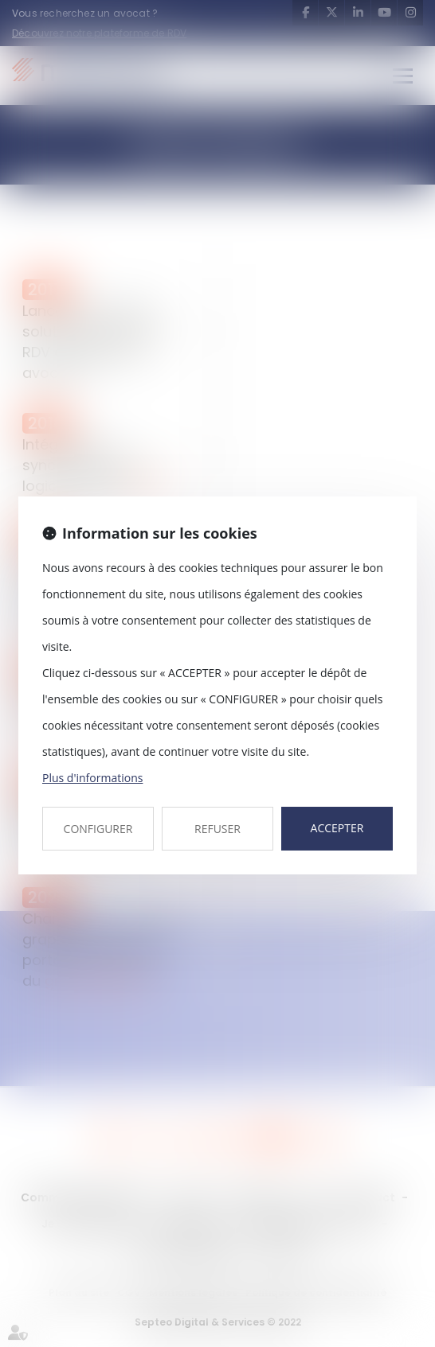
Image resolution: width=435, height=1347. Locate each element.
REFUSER (217, 828)
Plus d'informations (92, 777)
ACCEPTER (337, 827)
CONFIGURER (98, 828)
